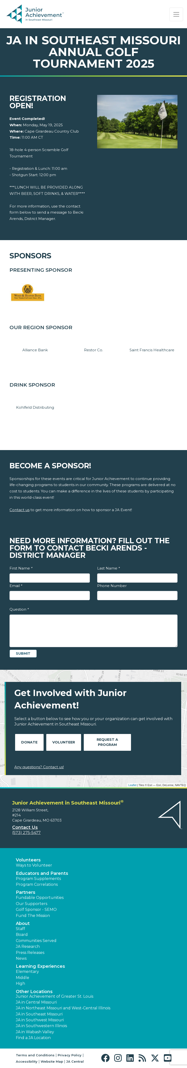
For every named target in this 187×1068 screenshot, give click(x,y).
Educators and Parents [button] (42, 873)
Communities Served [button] (36, 940)
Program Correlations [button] (37, 884)
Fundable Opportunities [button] (40, 897)
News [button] (21, 958)
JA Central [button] (75, 1061)
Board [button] (22, 934)
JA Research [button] (28, 946)
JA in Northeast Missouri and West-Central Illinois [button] (63, 1008)
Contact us (19, 509)
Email (15, 585)
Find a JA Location (33, 1037)
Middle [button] (22, 977)
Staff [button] (20, 928)
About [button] (23, 923)
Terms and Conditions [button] (35, 1055)
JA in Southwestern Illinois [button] (41, 1025)
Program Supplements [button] (38, 878)
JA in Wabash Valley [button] (35, 1032)
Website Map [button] (52, 1061)
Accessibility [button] (26, 1061)
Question (19, 609)
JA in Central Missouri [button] (36, 1002)
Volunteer (63, 742)
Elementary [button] (27, 971)
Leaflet (132, 785)
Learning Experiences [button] (40, 966)
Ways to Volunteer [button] (34, 865)
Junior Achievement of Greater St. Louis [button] (54, 996)
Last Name (108, 568)
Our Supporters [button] (31, 903)
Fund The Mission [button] (33, 915)
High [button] (20, 983)
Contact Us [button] (25, 827)
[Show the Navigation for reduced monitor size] (176, 14)
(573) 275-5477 (26, 832)
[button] (106, 1058)
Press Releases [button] (30, 952)
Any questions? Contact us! (39, 767)
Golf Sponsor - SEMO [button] (36, 909)
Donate (29, 742)
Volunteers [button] (28, 860)
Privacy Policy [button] (70, 1055)
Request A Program (107, 742)
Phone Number (112, 585)
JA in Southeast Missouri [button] (39, 1014)
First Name (20, 568)
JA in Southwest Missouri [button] (40, 1020)
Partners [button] (25, 892)
